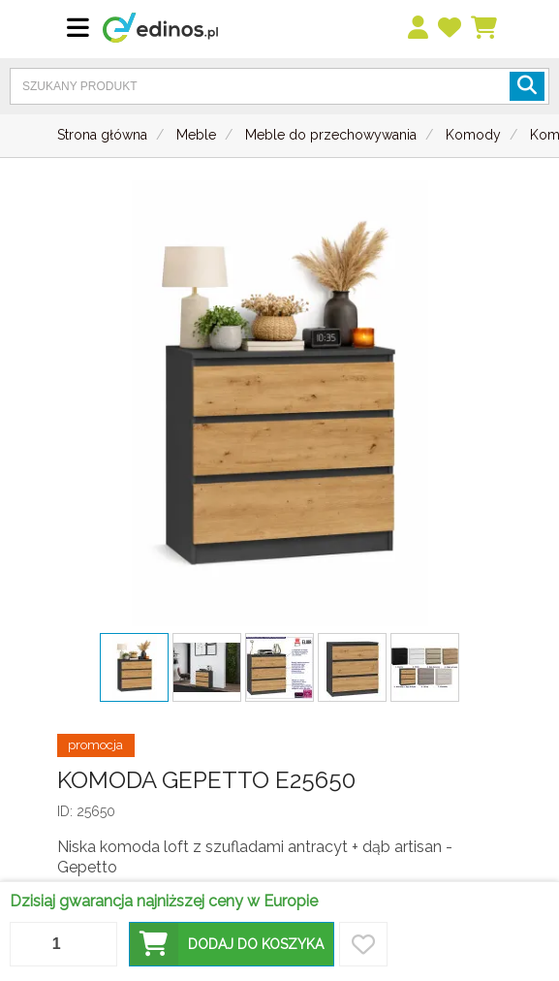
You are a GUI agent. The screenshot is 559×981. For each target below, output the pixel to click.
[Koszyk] (485, 29)
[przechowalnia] (450, 29)
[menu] (419, 29)
